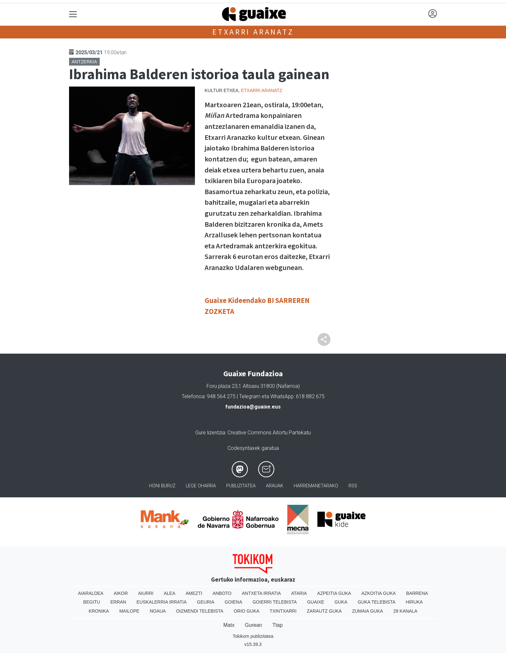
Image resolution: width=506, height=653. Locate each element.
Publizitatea (241, 486)
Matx (229, 625)
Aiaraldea (91, 593)
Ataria (299, 593)
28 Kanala (405, 611)
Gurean (253, 625)
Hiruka (414, 602)
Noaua (158, 611)
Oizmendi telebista (200, 611)
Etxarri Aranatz (253, 32)
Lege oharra (201, 486)
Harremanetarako (316, 486)
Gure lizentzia (210, 433)
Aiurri (145, 593)
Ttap (277, 625)
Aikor (121, 593)
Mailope (129, 611)
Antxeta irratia (261, 593)
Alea (169, 593)
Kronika (99, 611)
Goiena (233, 602)
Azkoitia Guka (378, 593)
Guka (341, 602)
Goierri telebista (274, 602)
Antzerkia (84, 61)
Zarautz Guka (324, 611)
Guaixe (315, 602)
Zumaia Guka (367, 611)
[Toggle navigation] (73, 14)
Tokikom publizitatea (253, 636)
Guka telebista (376, 602)
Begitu (91, 602)
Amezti (194, 593)
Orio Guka (246, 611)
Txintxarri (283, 611)
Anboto (222, 593)
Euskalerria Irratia (162, 602)
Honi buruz (162, 486)
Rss (353, 486)
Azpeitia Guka (334, 593)
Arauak (274, 486)
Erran (118, 602)
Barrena (417, 593)
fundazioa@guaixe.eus (253, 407)
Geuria (205, 602)
